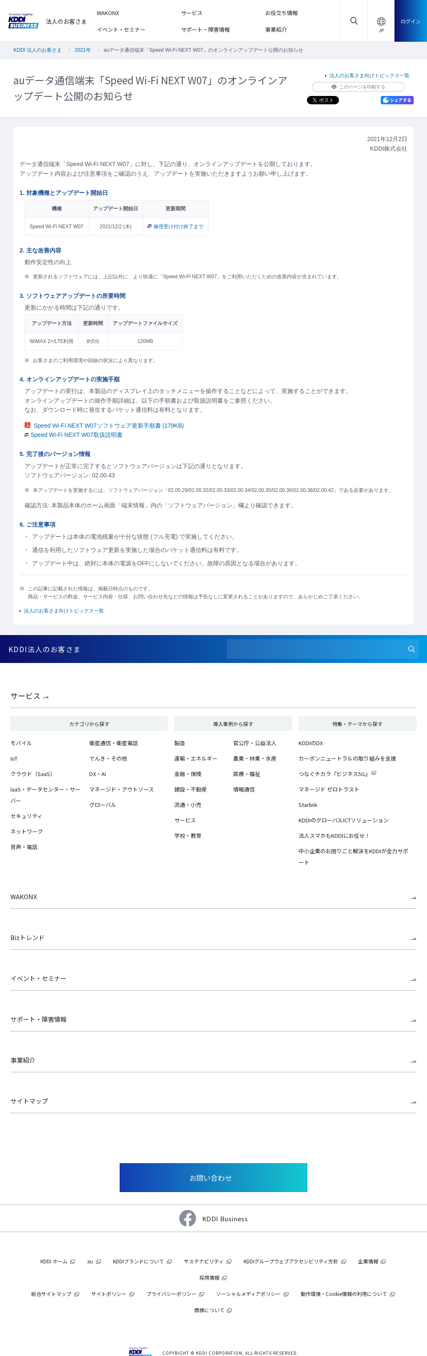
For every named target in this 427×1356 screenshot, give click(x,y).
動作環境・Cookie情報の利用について (344, 1293)
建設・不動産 (190, 789)
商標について (209, 1309)
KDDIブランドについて (138, 1261)
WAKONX (23, 896)
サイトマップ (29, 1100)
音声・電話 (24, 847)
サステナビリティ (204, 1261)
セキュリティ (26, 816)
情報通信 (244, 789)
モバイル (21, 743)
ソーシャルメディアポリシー (248, 1293)
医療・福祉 (246, 774)
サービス (25, 695)
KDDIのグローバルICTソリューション (344, 820)
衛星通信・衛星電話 (113, 743)
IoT (14, 758)
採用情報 (209, 1277)
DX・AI (97, 774)
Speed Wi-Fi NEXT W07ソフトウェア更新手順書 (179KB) (104, 425)
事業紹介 (22, 1060)
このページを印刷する (358, 86)
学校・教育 (187, 835)
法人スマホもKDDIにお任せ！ (334, 835)
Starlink (308, 805)
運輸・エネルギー (196, 758)
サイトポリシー (108, 1293)
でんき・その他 (108, 758)
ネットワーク (26, 831)
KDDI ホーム (54, 1261)
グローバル (102, 805)
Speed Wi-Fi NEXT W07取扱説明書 (74, 434)
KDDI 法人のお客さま (37, 50)
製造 (179, 743)
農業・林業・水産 (254, 758)
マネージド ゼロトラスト (329, 789)
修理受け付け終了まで (175, 226)
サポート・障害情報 (38, 1019)
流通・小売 (187, 805)
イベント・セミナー (38, 978)
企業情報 (368, 1261)
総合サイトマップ (51, 1293)
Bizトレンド (27, 937)
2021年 (83, 50)
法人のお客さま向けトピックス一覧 (369, 75)
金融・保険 (187, 774)
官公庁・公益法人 (254, 743)
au (90, 1261)
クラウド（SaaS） (32, 774)
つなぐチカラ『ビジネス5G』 (334, 774)
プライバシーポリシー (171, 1293)
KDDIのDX (311, 743)
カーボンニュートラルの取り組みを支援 (347, 758)
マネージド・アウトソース (121, 789)
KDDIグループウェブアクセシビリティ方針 (291, 1261)
